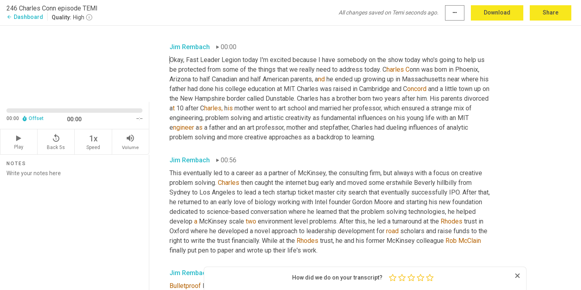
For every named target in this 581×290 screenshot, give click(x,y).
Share (550, 12)
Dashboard (24, 17)
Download (497, 12)
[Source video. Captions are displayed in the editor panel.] (74, 63)
